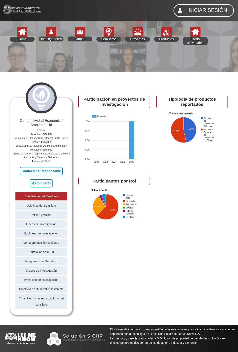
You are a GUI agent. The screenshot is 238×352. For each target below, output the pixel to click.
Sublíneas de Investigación (41, 233)
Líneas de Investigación (41, 224)
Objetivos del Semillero (41, 205)
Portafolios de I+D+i (41, 252)
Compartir (41, 183)
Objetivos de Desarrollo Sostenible (41, 289)
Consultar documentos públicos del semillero (41, 301)
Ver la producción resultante (41, 242)
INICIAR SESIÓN (201, 10)
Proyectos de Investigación (41, 279)
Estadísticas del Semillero (41, 196)
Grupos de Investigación (41, 270)
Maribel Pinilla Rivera (56, 138)
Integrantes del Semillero (41, 261)
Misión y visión (41, 215)
